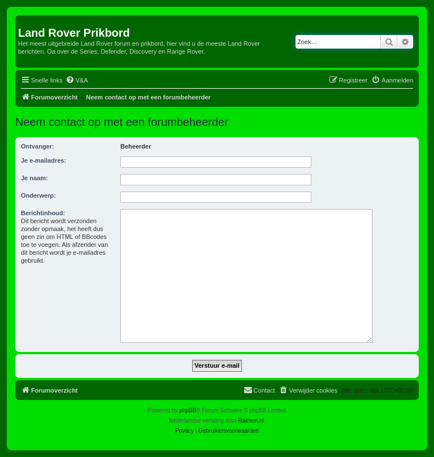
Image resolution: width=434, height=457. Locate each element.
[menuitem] (77, 80)
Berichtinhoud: (43, 213)
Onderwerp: (38, 195)
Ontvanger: (37, 146)
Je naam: (34, 178)
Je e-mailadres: (43, 160)
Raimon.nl (251, 420)
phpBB (187, 410)
